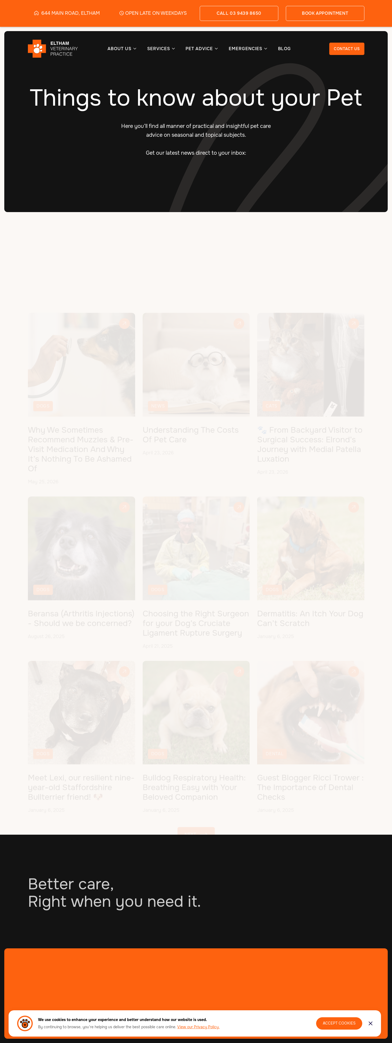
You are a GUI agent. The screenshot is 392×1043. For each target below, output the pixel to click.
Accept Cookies (339, 1023)
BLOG (284, 48)
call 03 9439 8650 (239, 13)
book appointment (325, 13)
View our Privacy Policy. (198, 1026)
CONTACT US (347, 48)
